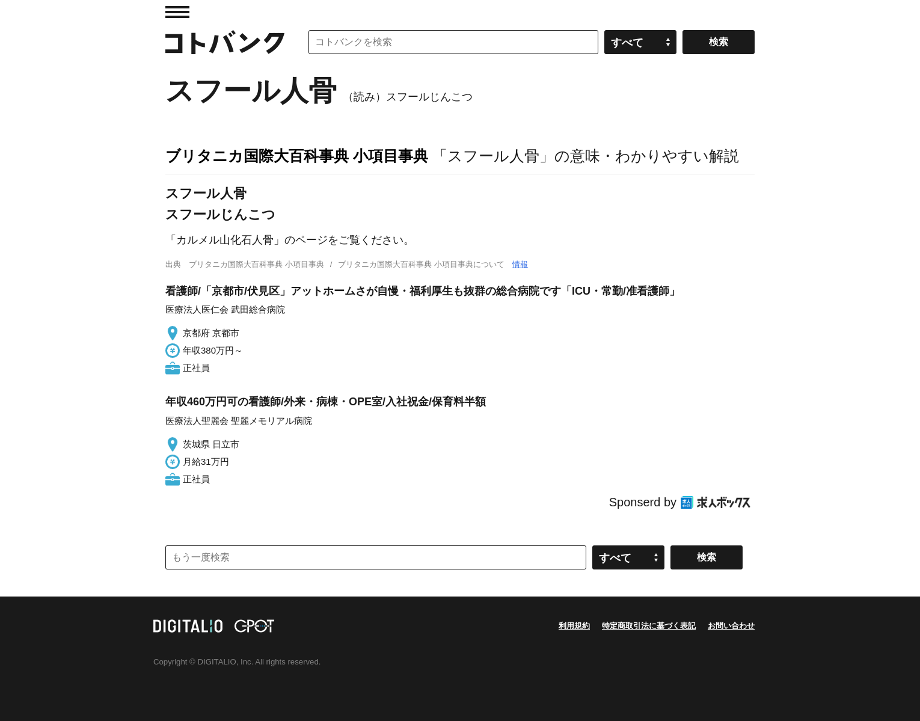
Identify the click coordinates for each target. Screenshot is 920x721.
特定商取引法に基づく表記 (649, 625)
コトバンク (224, 42)
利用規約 (574, 625)
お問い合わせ (731, 625)
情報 (520, 264)
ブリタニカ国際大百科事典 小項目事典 (296, 155)
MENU (177, 12)
